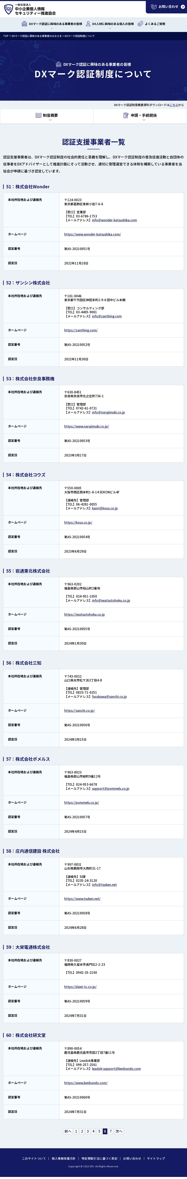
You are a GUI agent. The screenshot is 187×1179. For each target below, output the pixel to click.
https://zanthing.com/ (81, 330)
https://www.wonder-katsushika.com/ (92, 234)
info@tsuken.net (104, 884)
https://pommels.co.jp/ (81, 802)
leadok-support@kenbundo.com (116, 1068)
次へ (119, 1131)
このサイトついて (34, 1158)
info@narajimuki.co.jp (108, 412)
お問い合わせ (132, 1158)
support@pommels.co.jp (110, 788)
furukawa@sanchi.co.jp (109, 696)
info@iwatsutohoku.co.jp (111, 600)
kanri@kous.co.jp (105, 508)
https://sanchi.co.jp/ (79, 710)
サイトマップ (156, 1158)
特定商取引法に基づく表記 (100, 1158)
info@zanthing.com (107, 316)
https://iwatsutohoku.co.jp (84, 614)
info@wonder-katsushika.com (114, 220)
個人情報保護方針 (64, 1158)
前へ (67, 1131)
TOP (5, 36)
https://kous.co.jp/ (78, 522)
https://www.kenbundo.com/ (86, 1083)
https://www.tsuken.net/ (82, 898)
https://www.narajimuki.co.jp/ (86, 426)
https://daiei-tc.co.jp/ (80, 986)
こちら (173, 105)
